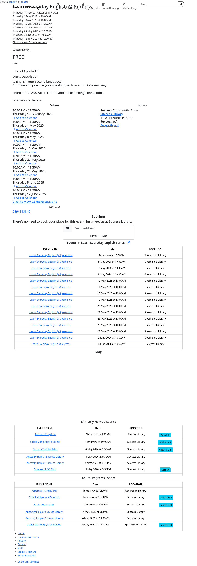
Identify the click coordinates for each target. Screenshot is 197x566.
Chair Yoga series (44, 504)
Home (21, 533)
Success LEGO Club (45, 469)
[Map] (98, 385)
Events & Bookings (26, 7)
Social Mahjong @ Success (45, 441)
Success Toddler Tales (45, 449)
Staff (20, 548)
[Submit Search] (181, 4)
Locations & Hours (28, 537)
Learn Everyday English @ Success (51, 268)
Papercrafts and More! (44, 490)
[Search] (158, 4)
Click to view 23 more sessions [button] (30, 42)
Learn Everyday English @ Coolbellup (51, 261)
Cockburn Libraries (28, 561)
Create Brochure (27, 552)
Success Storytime (45, 434)
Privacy (22, 540)
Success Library (111, 114)
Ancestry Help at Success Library (45, 456)
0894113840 (21, 211)
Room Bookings (27, 555)
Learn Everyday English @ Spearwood (50, 255)
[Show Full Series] (128, 243)
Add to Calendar (25, 118)
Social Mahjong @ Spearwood (44, 524)
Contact (22, 544)
